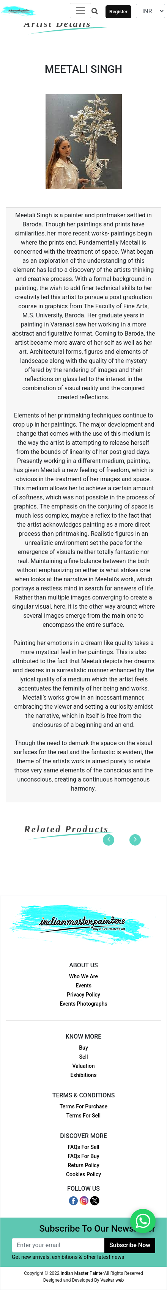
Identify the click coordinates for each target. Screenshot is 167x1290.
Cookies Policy (83, 1174)
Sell (83, 1057)
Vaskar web (112, 1280)
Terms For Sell (83, 1116)
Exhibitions (84, 1075)
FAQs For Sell (83, 1147)
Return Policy (83, 1165)
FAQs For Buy (83, 1156)
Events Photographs (83, 1004)
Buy (83, 1048)
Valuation (83, 1066)
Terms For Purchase (83, 1106)
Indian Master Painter (82, 1273)
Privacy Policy (83, 995)
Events (83, 985)
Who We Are (83, 976)
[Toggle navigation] (80, 10)
